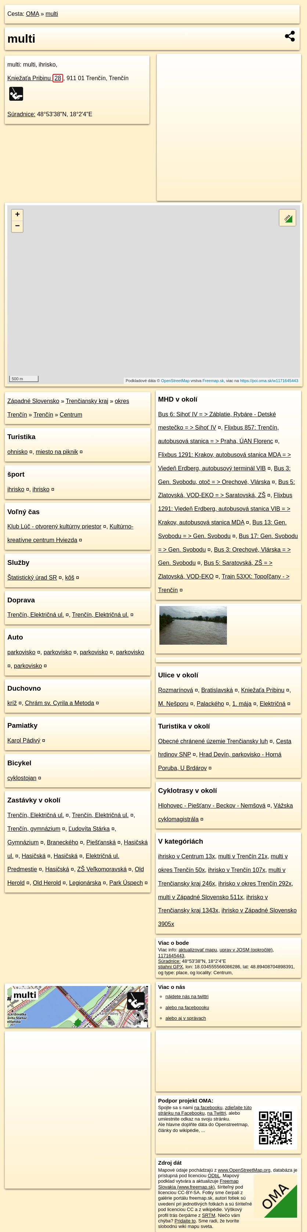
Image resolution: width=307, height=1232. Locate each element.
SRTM (208, 1215)
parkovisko (21, 652)
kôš (69, 577)
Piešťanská (101, 842)
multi (52, 14)
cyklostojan (21, 778)
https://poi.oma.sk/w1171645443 (269, 380)
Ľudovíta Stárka (89, 829)
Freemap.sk (213, 380)
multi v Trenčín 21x (242, 856)
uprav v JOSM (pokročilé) (246, 950)
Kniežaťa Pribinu (35, 78)
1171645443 (171, 955)
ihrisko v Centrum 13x (186, 856)
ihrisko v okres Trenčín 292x (254, 883)
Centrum (71, 415)
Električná (272, 704)
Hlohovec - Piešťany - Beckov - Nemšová (212, 805)
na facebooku (208, 1107)
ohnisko (17, 452)
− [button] (17, 226)
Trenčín (43, 415)
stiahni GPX (170, 966)
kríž (12, 703)
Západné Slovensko (33, 401)
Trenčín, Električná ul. (35, 615)
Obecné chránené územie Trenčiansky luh (213, 741)
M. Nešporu (173, 704)
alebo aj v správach (186, 1018)
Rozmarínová (175, 690)
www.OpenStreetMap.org (244, 1170)
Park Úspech (126, 883)
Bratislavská (217, 690)
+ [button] (17, 215)
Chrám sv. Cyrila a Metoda (59, 703)
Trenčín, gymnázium (33, 829)
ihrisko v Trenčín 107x (237, 870)
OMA (32, 14)
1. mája (241, 704)
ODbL (214, 1175)
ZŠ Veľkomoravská (102, 869)
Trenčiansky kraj (87, 401)
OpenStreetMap (175, 380)
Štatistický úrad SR (32, 577)
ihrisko (15, 489)
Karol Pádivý (23, 740)
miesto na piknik (57, 452)
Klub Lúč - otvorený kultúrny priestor (54, 526)
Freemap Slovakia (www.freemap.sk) (198, 1183)
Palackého (210, 704)
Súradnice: (21, 114)
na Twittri (216, 1113)
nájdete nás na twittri (187, 996)
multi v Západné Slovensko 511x (200, 897)
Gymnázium (23, 842)
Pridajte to (185, 1221)
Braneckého (62, 842)
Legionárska (85, 883)
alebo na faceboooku (187, 1007)
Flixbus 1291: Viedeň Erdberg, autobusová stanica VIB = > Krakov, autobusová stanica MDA (225, 509)
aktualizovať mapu (198, 950)
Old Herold (47, 883)
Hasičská (34, 856)
